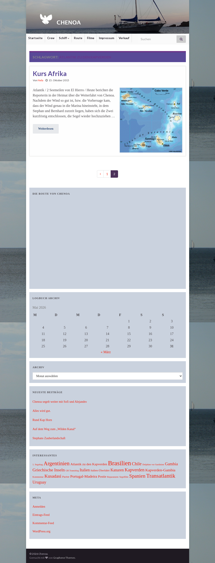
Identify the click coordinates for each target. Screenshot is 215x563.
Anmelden (39, 506)
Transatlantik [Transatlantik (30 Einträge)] (160, 476)
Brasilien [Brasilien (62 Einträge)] (119, 463)
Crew (50, 38)
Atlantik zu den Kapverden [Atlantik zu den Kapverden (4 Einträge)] (88, 464)
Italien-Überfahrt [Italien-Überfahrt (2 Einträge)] (100, 470)
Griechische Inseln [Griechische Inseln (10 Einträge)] (49, 469)
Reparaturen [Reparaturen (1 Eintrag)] (112, 477)
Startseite (35, 38)
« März (106, 352)
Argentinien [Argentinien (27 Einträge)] (57, 463)
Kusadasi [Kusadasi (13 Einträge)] (52, 476)
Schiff (64, 38)
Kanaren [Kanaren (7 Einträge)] (117, 470)
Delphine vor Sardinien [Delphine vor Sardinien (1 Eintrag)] (153, 464)
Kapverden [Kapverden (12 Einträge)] (135, 469)
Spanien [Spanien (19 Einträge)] (137, 476)
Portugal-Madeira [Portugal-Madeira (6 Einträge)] (83, 476)
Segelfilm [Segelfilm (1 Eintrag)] (123, 477)
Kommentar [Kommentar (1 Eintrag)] (38, 477)
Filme (90, 38)
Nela (40, 80)
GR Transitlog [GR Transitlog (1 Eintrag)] (72, 470)
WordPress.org (41, 531)
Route (78, 38)
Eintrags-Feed (41, 515)
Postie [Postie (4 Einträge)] (102, 476)
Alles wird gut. (42, 410)
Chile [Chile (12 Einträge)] (137, 463)
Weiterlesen (45, 128)
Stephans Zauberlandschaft (49, 438)
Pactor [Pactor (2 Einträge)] (65, 476)
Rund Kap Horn (42, 420)
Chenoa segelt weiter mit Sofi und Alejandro (60, 401)
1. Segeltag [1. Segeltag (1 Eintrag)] (38, 464)
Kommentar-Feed (43, 523)
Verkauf (124, 38)
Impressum (106, 38)
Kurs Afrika (50, 73)
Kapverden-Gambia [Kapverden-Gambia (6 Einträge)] (160, 470)
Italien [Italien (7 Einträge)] (85, 470)
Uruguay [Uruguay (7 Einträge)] (39, 482)
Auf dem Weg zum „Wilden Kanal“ (54, 429)
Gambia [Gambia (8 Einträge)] (171, 464)
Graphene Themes (64, 557)
